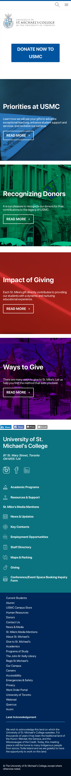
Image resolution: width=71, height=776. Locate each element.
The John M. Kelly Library (21, 656)
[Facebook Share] (18, 427)
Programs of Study (17, 651)
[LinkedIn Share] (6, 427)
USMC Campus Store (19, 607)
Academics (13, 646)
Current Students (16, 598)
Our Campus (13, 666)
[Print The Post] (30, 427)
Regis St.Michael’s (17, 661)
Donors (10, 617)
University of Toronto (18, 695)
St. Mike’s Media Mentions (21, 507)
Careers (11, 670)
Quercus (11, 704)
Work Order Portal (17, 690)
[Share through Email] (42, 427)
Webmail (11, 699)
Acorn (9, 709)
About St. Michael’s (17, 636)
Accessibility (13, 675)
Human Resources (17, 612)
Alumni (10, 603)
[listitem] (6, 472)
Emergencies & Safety (19, 680)
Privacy (10, 685)
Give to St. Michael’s (18, 641)
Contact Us (13, 622)
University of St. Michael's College (25, 442)
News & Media (15, 627)
